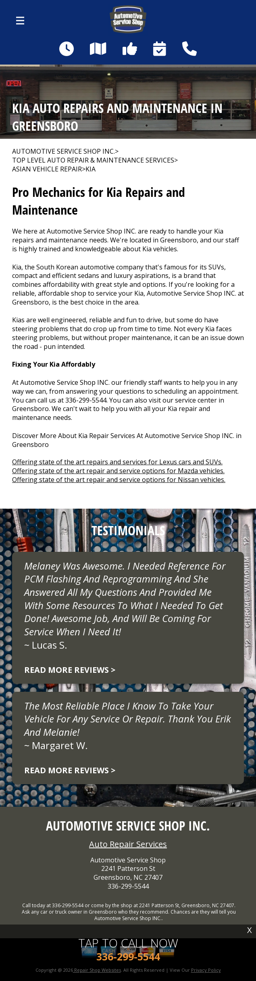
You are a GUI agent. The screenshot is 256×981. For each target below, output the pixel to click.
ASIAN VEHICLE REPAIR (47, 169)
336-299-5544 (85, 400)
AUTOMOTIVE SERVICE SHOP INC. (63, 151)
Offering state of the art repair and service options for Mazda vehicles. (118, 470)
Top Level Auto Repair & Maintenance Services (93, 160)
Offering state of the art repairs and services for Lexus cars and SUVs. (117, 461)
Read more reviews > (69, 669)
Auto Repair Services (128, 844)
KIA (90, 169)
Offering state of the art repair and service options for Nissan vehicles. (118, 479)
